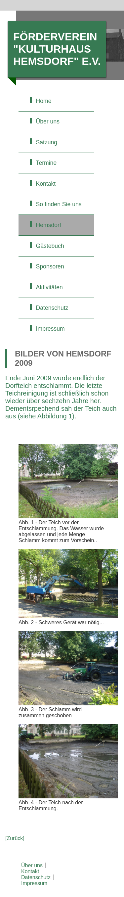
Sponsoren (50, 266)
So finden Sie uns (59, 204)
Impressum (50, 328)
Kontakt (46, 183)
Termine (46, 163)
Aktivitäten (49, 287)
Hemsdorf (48, 225)
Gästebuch (50, 246)
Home (44, 101)
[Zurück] (14, 838)
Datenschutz (52, 308)
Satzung (47, 142)
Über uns (48, 121)
